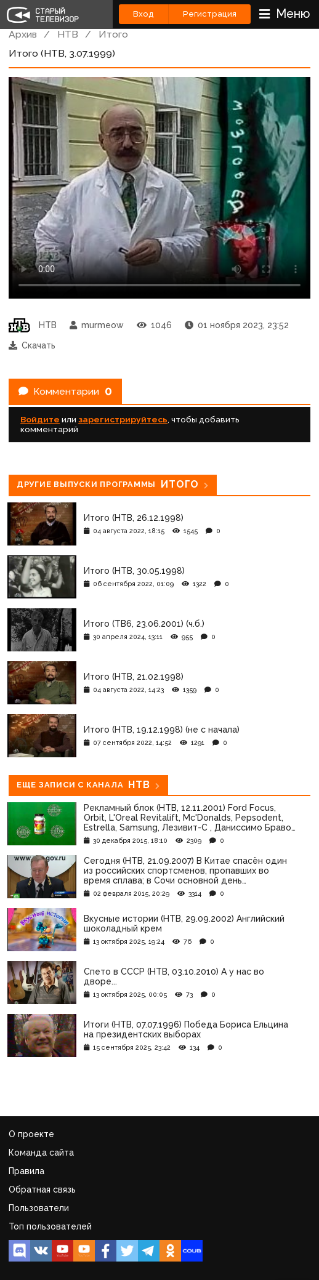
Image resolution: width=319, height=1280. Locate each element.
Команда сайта (41, 1152)
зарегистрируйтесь (123, 419)
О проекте (31, 1134)
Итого (113, 34)
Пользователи (39, 1208)
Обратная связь (42, 1189)
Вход (143, 13)
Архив (23, 34)
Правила (26, 1171)
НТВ (67, 34)
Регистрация (209, 13)
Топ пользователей (50, 1226)
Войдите (40, 419)
